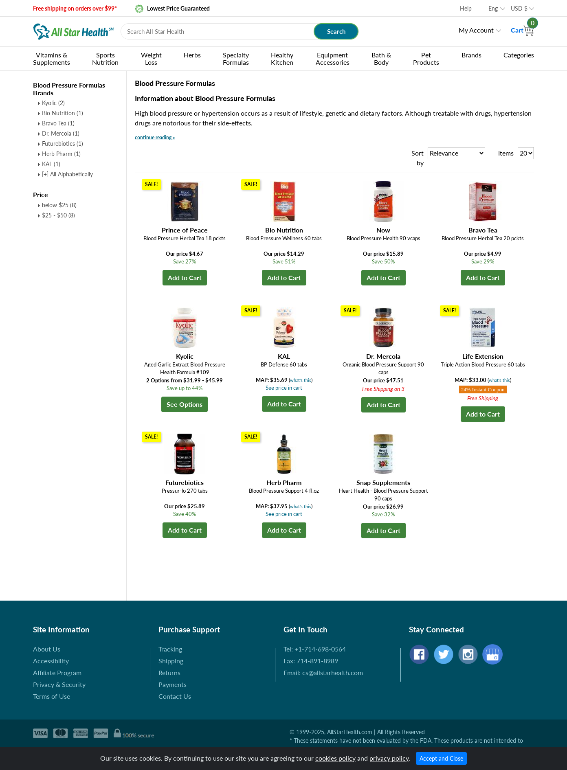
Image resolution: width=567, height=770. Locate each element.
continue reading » (155, 137)
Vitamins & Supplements (51, 58)
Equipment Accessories (332, 58)
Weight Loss (151, 58)
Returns (169, 672)
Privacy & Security (59, 684)
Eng (493, 8)
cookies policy (335, 758)
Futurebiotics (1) (62, 143)
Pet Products (426, 58)
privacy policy (389, 758)
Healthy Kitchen (282, 58)
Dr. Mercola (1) (60, 133)
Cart (522, 30)
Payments (172, 684)
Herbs (192, 55)
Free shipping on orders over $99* (75, 8)
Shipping (170, 661)
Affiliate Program (57, 672)
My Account (476, 30)
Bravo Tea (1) (58, 123)
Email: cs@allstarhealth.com (323, 672)
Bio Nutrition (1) (62, 113)
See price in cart (284, 387)
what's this (300, 380)
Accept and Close (441, 758)
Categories (518, 55)
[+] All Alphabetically (67, 174)
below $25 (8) (59, 205)
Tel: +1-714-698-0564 (315, 649)
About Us (46, 649)
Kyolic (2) (53, 102)
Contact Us (174, 696)
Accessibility (51, 661)
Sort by (417, 158)
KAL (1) (51, 163)
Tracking (170, 649)
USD (519, 8)
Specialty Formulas (236, 58)
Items (506, 153)
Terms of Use (51, 696)
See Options (184, 404)
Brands (471, 55)
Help (466, 8)
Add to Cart (185, 277)
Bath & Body (381, 58)
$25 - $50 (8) (58, 215)
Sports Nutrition (105, 58)
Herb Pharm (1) (61, 153)
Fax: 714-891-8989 (311, 661)
